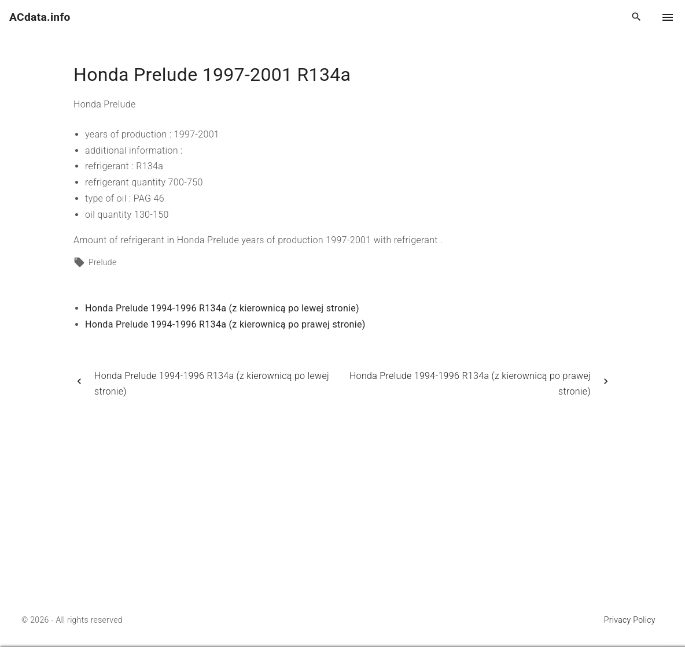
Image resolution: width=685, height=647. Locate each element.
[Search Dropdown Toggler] (636, 17)
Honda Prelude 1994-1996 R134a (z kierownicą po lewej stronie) (222, 308)
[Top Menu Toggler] (667, 17)
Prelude (103, 262)
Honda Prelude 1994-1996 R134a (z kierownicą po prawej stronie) (225, 324)
